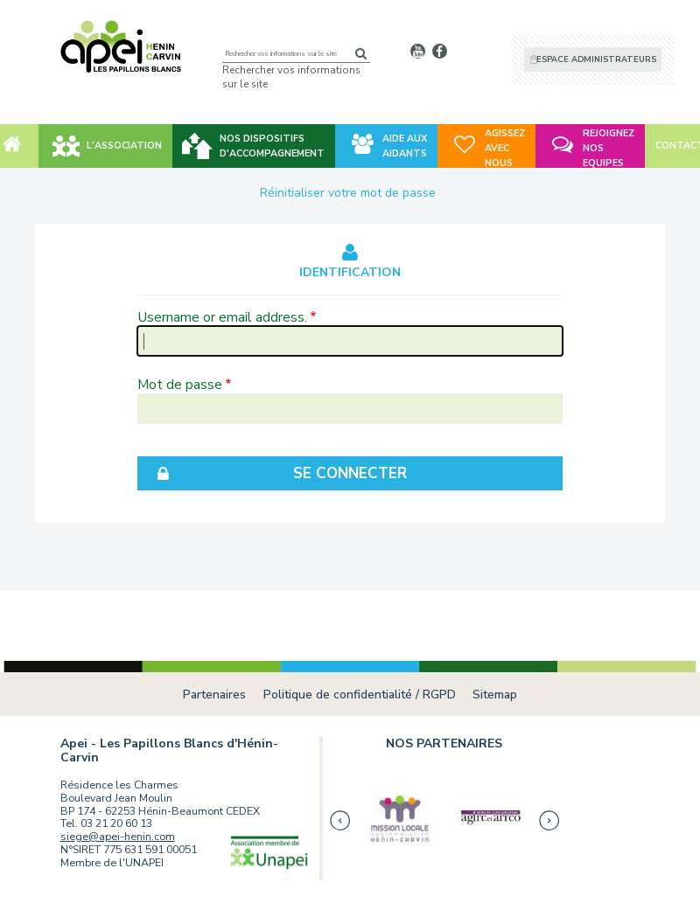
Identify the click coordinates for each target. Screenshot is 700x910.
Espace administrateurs (596, 59)
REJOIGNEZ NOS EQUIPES (608, 148)
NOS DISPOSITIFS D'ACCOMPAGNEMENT (272, 146)
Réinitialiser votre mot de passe (348, 192)
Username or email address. (222, 317)
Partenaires (214, 694)
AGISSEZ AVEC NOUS (505, 148)
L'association (124, 145)
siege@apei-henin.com (117, 836)
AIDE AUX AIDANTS (404, 146)
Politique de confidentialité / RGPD (359, 694)
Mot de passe (179, 384)
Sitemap (494, 694)
